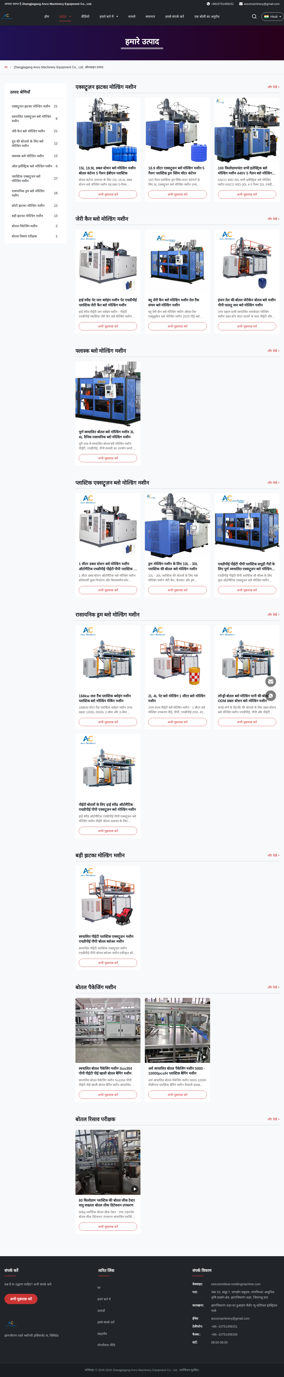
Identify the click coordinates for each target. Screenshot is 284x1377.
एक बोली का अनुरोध (207, 16)
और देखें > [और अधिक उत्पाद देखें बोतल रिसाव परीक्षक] (274, 1119)
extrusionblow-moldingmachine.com (236, 1284)
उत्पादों (101, 1310)
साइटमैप (102, 1334)
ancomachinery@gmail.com (262, 4)
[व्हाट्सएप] (270, 695)
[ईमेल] (270, 681)
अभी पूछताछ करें (108, 194)
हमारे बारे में (107, 16)
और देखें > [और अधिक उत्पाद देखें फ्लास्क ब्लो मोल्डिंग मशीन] (274, 351)
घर (6, 67)
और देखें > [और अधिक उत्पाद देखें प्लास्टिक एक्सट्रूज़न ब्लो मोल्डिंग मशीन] (274, 482)
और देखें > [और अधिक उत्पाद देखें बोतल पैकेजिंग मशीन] (274, 987)
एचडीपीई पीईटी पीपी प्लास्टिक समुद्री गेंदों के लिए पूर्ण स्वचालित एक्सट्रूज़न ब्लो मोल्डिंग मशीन (246, 573)
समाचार (150, 16)
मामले (131, 16)
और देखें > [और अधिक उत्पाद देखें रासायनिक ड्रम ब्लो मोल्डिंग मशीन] (274, 614)
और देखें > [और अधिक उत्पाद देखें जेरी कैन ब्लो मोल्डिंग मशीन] (274, 219)
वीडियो (85, 16)
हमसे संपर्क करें (174, 16)
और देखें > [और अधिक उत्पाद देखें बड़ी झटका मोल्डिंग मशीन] (274, 855)
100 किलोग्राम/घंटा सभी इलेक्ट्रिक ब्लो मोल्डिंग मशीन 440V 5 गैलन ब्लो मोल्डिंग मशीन (245, 173)
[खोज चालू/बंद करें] (254, 17)
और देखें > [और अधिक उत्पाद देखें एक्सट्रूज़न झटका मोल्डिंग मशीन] (274, 87)
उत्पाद (63, 16)
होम (46, 16)
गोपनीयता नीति (106, 1345)
